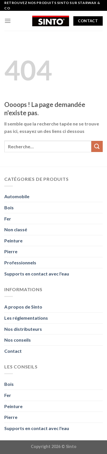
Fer (7, 218)
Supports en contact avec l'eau (36, 273)
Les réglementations (26, 318)
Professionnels (20, 262)
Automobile (16, 196)
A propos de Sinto (23, 306)
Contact (13, 351)
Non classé (15, 229)
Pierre (10, 251)
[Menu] (7, 21)
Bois (9, 207)
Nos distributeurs (23, 329)
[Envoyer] (97, 146)
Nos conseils (17, 339)
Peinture (13, 240)
